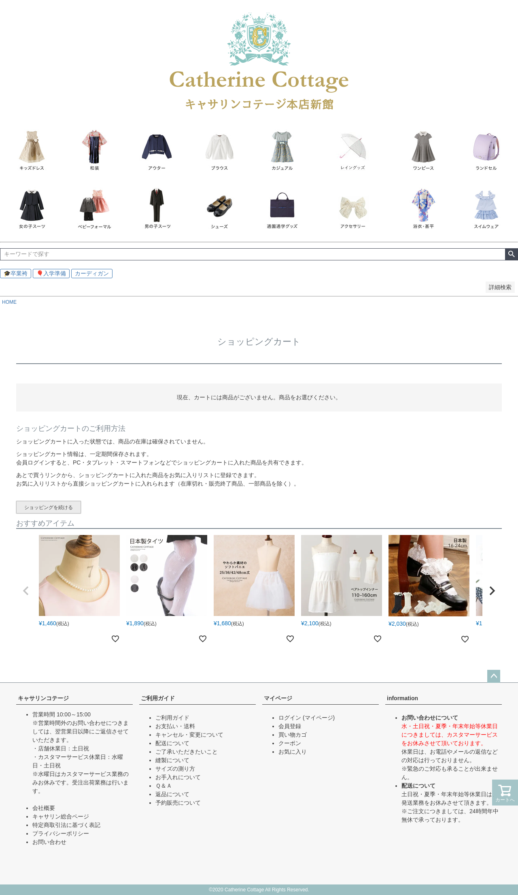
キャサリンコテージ (43, 698)
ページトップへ (493, 676)
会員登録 (289, 726)
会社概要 (43, 808)
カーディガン (92, 273)
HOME (9, 302)
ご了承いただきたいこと (186, 751)
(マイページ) (319, 717)
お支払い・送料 (175, 726)
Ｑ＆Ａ (163, 785)
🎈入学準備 (51, 273)
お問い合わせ (49, 842)
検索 (511, 254)
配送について (172, 743)
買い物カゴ (292, 734)
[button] (26, 591)
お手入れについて (178, 777)
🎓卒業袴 (16, 273)
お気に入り (292, 751)
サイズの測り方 (175, 768)
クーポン (289, 743)
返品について (172, 794)
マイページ (278, 698)
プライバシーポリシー (60, 833)
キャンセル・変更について (189, 734)
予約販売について (178, 802)
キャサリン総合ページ (60, 816)
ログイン (289, 717)
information (402, 698)
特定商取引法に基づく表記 (66, 825)
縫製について (172, 760)
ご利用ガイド (158, 698)
